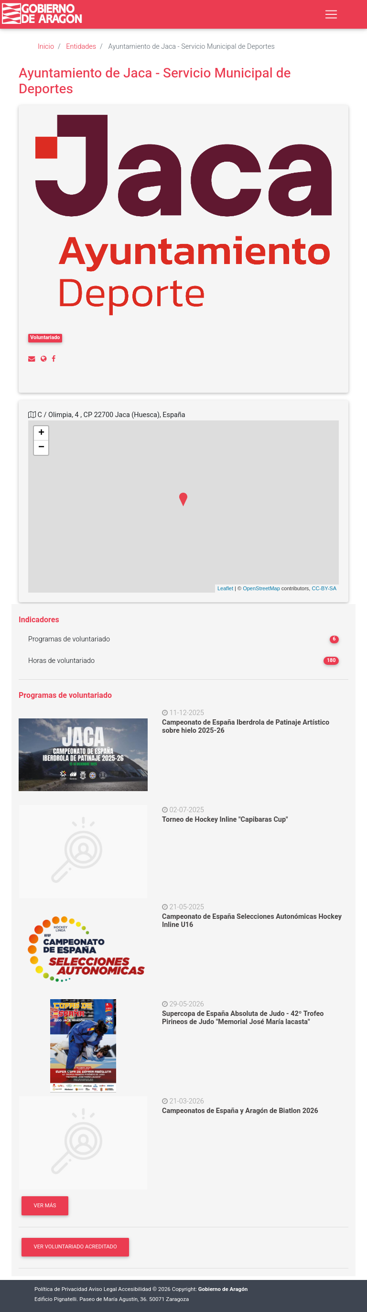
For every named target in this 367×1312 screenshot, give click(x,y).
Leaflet (225, 588)
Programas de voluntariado (69, 639)
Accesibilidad (134, 1289)
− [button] (41, 448)
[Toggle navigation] (331, 14)
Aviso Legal (103, 1289)
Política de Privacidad (60, 1289)
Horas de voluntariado (61, 661)
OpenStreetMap (261, 588)
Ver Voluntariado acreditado (75, 1247)
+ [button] (41, 433)
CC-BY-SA (324, 588)
